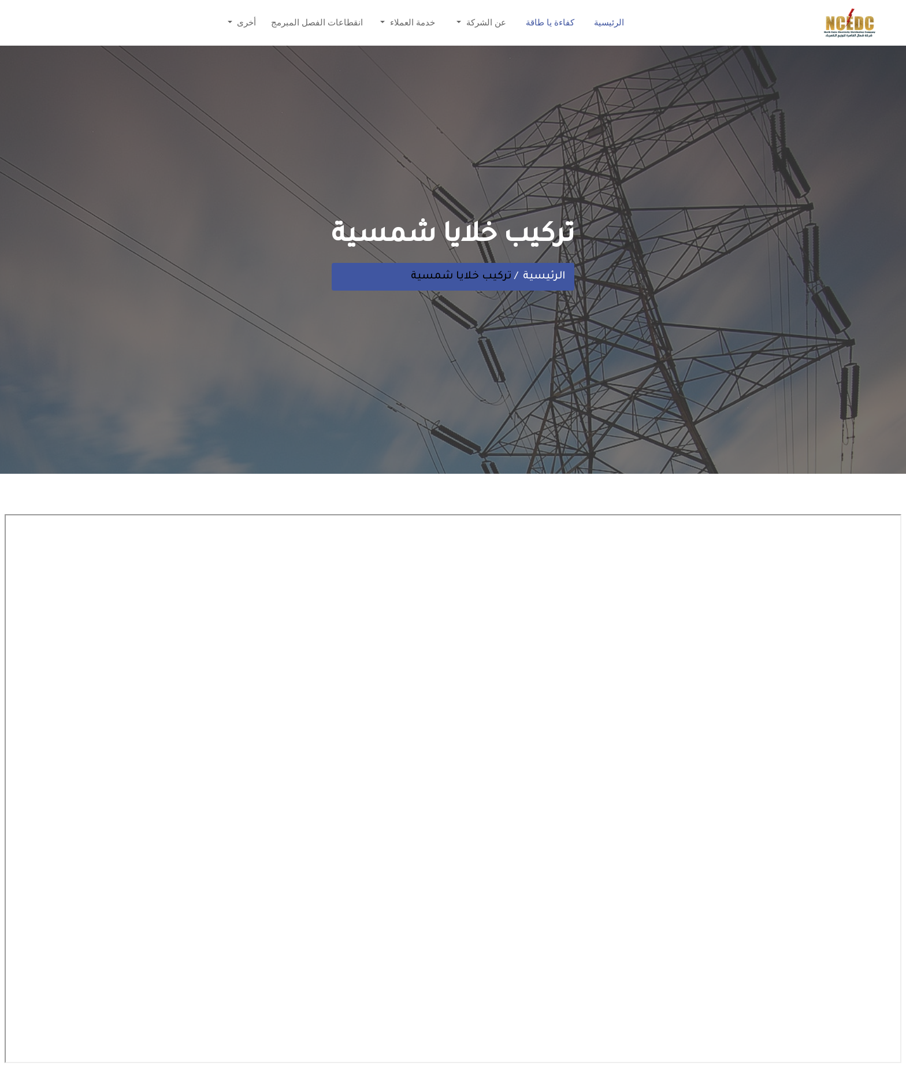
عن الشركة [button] (485, 24)
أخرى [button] (245, 24)
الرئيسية (609, 24)
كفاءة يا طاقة (550, 24)
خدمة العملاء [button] (411, 24)
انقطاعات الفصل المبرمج (317, 24)
